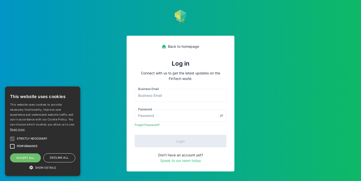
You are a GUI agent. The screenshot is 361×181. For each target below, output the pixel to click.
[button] (42, 167)
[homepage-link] (180, 46)
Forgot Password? (147, 125)
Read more (17, 129)
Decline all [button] (59, 157)
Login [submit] (180, 141)
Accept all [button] (25, 158)
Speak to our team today (180, 160)
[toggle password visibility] (221, 116)
